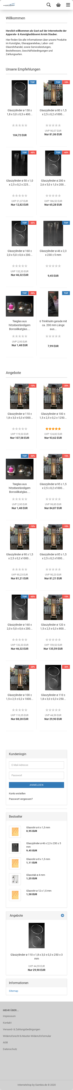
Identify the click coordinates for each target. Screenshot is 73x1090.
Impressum (9, 1016)
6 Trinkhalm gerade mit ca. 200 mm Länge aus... (53, 325)
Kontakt (7, 1022)
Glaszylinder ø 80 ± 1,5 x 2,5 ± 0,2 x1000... (53, 112)
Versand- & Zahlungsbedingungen (21, 1029)
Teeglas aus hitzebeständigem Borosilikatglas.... (19, 325)
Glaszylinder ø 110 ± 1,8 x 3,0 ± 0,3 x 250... (53, 696)
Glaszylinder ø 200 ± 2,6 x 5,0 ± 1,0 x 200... (53, 182)
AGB (5, 1042)
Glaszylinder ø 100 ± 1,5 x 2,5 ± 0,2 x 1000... (19, 696)
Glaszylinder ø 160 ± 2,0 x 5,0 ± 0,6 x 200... (20, 252)
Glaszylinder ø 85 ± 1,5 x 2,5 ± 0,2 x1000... (53, 556)
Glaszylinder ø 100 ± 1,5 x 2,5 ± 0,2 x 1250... (53, 415)
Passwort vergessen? (21, 798)
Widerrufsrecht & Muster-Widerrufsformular (27, 1036)
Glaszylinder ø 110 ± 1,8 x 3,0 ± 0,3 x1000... (19, 415)
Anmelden (37, 785)
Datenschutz (10, 1049)
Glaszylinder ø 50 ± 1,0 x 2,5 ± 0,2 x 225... (19, 182)
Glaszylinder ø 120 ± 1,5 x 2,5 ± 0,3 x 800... (53, 626)
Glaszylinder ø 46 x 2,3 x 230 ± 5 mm (53, 252)
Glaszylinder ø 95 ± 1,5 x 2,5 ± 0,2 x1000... (53, 486)
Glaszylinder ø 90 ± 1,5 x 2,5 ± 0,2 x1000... (19, 556)
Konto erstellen (17, 793)
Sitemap (13, 990)
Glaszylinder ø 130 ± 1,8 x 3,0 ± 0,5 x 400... (20, 112)
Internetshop (25, 1084)
